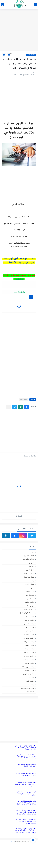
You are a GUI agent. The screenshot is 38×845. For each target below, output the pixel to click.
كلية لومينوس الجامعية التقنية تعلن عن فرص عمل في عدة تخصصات (26, 794)
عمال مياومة (30, 591)
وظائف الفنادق (29, 645)
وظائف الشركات (29, 641)
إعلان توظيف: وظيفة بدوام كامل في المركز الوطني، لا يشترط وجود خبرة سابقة (25, 747)
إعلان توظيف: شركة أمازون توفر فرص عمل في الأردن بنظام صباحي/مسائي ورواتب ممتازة (25, 812)
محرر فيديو (30, 598)
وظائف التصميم (29, 624)
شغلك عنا (19, 292)
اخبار (32, 552)
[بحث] (2, 4)
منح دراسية (30, 606)
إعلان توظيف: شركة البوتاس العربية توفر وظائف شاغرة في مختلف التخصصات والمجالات (26, 803)
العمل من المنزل (29, 577)
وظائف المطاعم (29, 656)
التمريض (31, 563)
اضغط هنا (19, 279)
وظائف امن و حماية (28, 667)
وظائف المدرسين (28, 652)
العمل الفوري (30, 570)
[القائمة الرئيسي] (35, 4)
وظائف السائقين (29, 634)
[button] (26, 407)
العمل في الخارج (29, 573)
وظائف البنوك (30, 616)
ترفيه (32, 580)
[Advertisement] (19, 30)
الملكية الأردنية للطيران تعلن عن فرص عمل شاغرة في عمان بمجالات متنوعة (25, 821)
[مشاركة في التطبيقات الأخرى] (8, 407)
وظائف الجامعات (29, 627)
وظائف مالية (31, 55)
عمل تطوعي (30, 595)
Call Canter (30, 692)
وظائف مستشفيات (28, 684)
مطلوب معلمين (29, 602)
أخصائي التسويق (29, 555)
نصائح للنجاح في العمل (27, 613)
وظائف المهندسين (28, 659)
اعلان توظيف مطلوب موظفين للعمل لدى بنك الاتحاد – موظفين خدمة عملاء (25, 784)
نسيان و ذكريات (29, 609)
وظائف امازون (29, 663)
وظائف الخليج (30, 631)
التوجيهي (31, 566)
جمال (32, 588)
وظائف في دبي (29, 677)
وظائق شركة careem (27, 688)
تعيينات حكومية (29, 584)
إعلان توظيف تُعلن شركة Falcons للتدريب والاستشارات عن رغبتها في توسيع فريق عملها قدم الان (25, 830)
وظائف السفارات (28, 638)
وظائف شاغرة (29, 670)
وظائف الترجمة (29, 620)
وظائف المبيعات (29, 649)
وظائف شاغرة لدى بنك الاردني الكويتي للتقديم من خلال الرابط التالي (26, 757)
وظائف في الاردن (28, 674)
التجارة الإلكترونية (28, 559)
